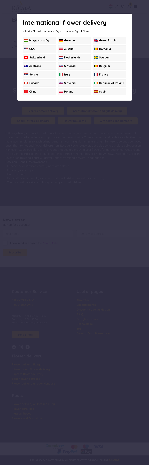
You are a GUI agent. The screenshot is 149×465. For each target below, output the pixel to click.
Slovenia (67, 83)
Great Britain (105, 40)
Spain (100, 91)
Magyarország (36, 40)
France (101, 74)
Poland (66, 91)
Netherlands (69, 57)
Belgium (102, 66)
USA (29, 49)
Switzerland (34, 57)
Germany (67, 40)
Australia (32, 66)
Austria (66, 49)
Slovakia (67, 66)
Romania (102, 49)
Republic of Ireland (109, 83)
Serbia (31, 74)
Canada (31, 83)
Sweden (101, 57)
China (30, 91)
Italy (64, 74)
